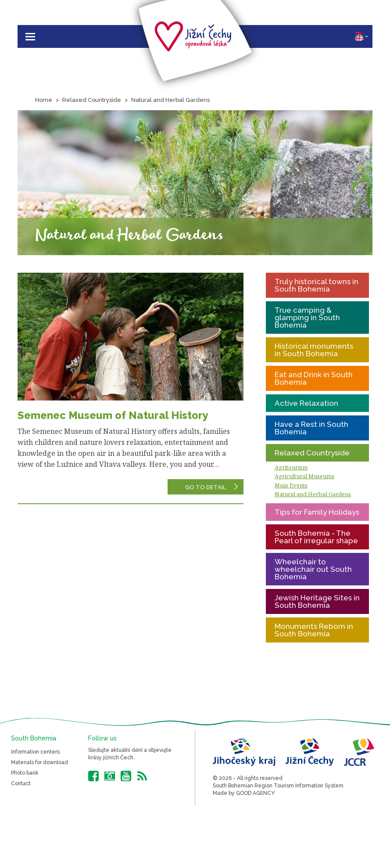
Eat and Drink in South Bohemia (314, 378)
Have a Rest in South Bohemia (311, 428)
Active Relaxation (306, 403)
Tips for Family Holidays (317, 512)
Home (43, 100)
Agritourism (291, 467)
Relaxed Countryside (91, 100)
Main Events (291, 485)
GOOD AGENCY (255, 793)
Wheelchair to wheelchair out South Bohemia (313, 569)
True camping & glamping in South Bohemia (307, 317)
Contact (21, 783)
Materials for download (39, 762)
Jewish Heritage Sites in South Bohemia (317, 601)
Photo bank (25, 773)
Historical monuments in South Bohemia (314, 350)
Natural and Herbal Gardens (170, 100)
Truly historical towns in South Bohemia (316, 285)
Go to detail (205, 487)
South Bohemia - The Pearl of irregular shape (316, 537)
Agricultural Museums (304, 476)
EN (361, 36)
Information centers (35, 752)
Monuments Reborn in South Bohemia (314, 630)
